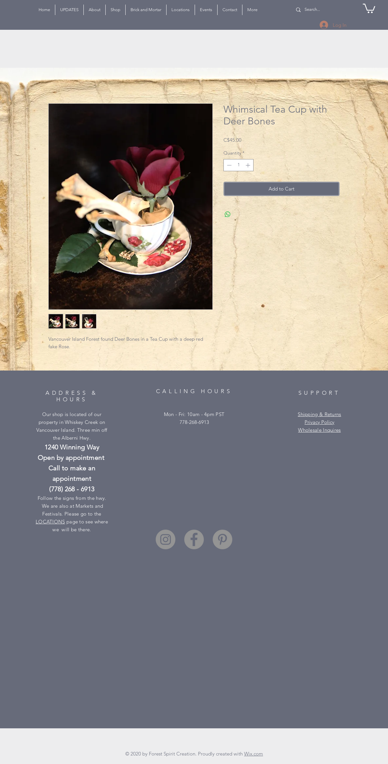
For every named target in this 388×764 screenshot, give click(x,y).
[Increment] (248, 165)
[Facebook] (194, 539)
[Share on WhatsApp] (228, 214)
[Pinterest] (222, 539)
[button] (369, 8)
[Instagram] (165, 539)
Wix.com (253, 754)
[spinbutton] (238, 165)
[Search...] (316, 9)
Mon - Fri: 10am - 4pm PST (194, 414)
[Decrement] (228, 165)
